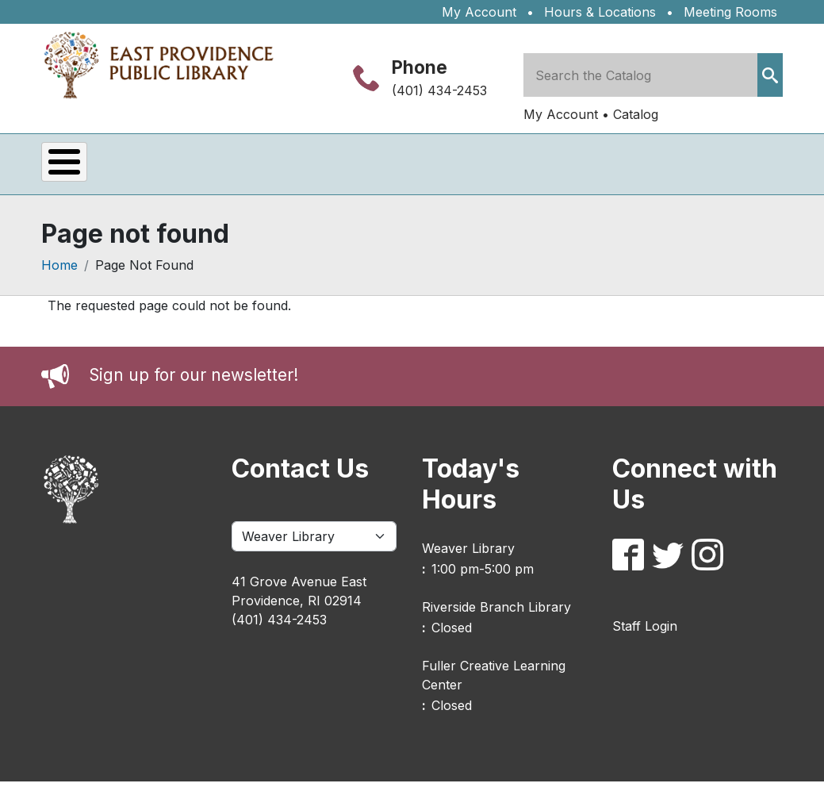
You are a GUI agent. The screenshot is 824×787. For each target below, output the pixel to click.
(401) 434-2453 (439, 90)
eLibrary (301, 167)
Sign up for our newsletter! (193, 381)
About (544, 167)
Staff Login (644, 631)
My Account (479, 12)
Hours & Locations (600, 12)
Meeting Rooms (730, 12)
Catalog (635, 114)
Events (89, 167)
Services (192, 167)
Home (59, 271)
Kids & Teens (428, 167)
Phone (419, 67)
